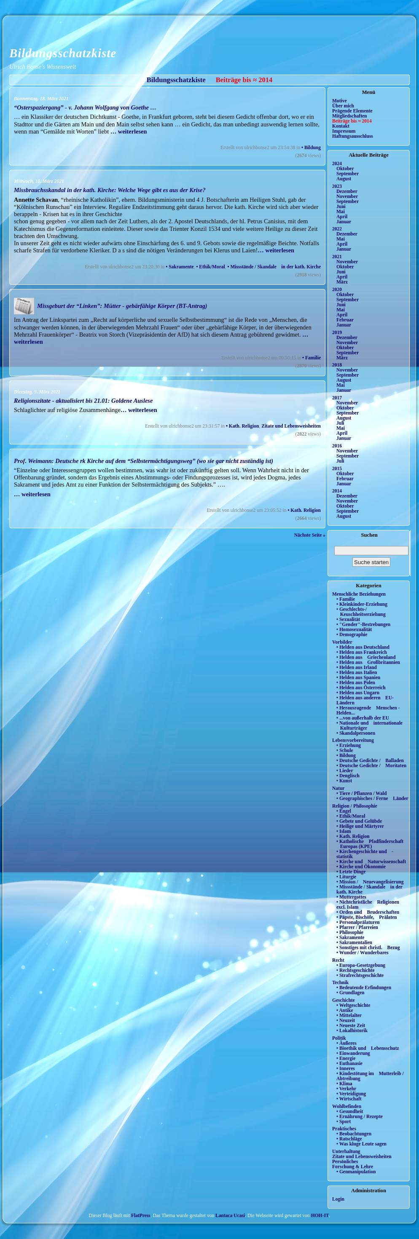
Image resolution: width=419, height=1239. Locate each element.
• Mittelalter (349, 1015)
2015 (337, 468)
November (347, 196)
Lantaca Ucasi (230, 1215)
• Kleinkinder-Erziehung (361, 604)
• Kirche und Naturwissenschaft (371, 861)
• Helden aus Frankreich (361, 652)
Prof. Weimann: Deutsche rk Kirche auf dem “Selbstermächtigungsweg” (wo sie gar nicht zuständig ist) (143, 461)
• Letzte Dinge (350, 871)
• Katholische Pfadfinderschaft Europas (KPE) (369, 844)
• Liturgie (346, 876)
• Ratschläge (349, 1138)
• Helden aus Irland (356, 667)
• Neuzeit (345, 1020)
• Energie (345, 1058)
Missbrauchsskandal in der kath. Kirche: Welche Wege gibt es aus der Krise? (110, 190)
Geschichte (343, 1000)
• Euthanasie (349, 1063)
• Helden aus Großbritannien (368, 662)
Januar (343, 221)
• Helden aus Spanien (358, 677)
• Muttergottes (351, 896)
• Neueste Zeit (350, 1025)
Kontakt (340, 125)
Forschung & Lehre (352, 1166)
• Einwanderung (353, 1053)
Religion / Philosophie (354, 805)
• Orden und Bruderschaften (367, 912)
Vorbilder (342, 642)
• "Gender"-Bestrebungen (363, 624)
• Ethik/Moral (210, 266)
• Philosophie (349, 932)
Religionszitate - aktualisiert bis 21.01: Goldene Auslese (83, 400)
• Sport (343, 1121)
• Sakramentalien (354, 942)
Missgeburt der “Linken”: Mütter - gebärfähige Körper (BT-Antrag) (122, 305)
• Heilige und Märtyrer (360, 826)
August (343, 178)
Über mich (343, 105)
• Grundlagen (350, 992)
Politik (339, 1038)
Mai (340, 211)
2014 (337, 490)
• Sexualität (348, 619)
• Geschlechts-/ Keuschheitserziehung (361, 612)
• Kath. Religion (242, 425)
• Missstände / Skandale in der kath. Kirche (274, 266)
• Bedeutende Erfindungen (363, 987)
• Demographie (351, 634)
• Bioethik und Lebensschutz (367, 1048)
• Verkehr (346, 1088)
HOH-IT (320, 1215)
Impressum (343, 131)
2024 (337, 163)
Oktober (345, 168)
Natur (338, 788)
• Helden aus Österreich (361, 687)
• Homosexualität (354, 629)
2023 (337, 186)
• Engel (343, 811)
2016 (337, 445)
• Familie (311, 357)
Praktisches (344, 1128)
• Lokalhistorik (352, 1030)
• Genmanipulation (356, 1171)
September (347, 173)
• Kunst (344, 780)
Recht (338, 960)
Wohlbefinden (346, 1106)
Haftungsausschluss (352, 136)
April (341, 216)
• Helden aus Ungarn (357, 692)
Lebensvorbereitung (353, 740)
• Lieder (344, 770)
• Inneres (345, 1068)
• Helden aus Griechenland (365, 657)
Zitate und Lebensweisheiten (291, 425)
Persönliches (345, 1161)
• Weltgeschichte (353, 1005)
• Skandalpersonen (355, 733)
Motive (339, 100)
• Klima (344, 1083)
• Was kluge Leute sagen (361, 1143)
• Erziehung (348, 745)
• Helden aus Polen (355, 682)
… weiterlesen (128, 131)
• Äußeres (346, 1043)
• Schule (344, 750)
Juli (340, 422)
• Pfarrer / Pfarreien (357, 927)
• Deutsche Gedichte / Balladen (370, 760)
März (342, 281)
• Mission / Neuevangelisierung (370, 881)
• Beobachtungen (353, 1133)
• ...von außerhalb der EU (362, 717)
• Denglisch (348, 775)
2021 (337, 256)
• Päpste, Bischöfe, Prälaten (366, 917)
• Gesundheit (349, 1111)
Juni (341, 206)
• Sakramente (179, 266)
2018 (337, 364)
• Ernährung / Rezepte (359, 1116)
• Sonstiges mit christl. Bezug (368, 947)
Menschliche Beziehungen (359, 594)
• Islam (343, 831)
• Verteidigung (351, 1093)
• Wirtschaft (349, 1098)
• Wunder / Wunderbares (362, 952)
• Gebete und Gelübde (359, 821)
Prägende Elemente (352, 110)
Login (338, 1199)
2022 (337, 228)
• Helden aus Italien (356, 672)
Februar (345, 319)
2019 (337, 332)
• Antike (344, 1010)
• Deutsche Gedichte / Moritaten (371, 765)
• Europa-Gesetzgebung (360, 965)
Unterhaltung (346, 1151)
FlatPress (140, 1215)
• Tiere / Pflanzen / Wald (361, 793)
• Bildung (311, 147)
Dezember (346, 191)
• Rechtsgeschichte (355, 970)
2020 (337, 289)
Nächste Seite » (309, 535)
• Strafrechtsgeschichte (360, 975)
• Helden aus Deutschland (362, 647)
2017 (337, 397)
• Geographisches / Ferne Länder (372, 798)
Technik (340, 982)
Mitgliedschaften (349, 115)
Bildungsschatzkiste (62, 53)
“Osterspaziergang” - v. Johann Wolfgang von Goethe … (85, 107)
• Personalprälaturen (358, 922)
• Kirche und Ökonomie (361, 866)
